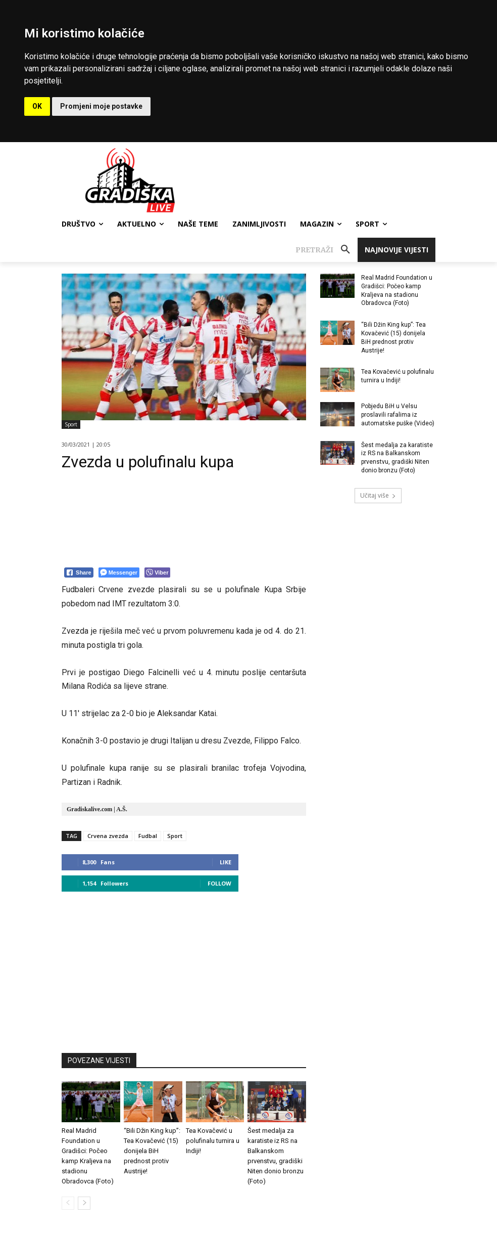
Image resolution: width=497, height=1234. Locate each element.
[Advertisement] (184, 967)
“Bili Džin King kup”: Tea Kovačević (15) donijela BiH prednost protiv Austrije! (152, 1151)
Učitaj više (378, 495)
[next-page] (84, 1203)
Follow (219, 883)
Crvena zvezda (107, 836)
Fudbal (147, 836)
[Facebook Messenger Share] (118, 572)
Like (225, 862)
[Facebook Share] (78, 572)
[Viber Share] (157, 572)
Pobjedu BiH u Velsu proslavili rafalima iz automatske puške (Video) (397, 415)
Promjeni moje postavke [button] (101, 106)
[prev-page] (68, 1203)
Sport (71, 424)
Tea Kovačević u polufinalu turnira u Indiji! (212, 1141)
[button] (326, 250)
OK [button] (37, 106)
